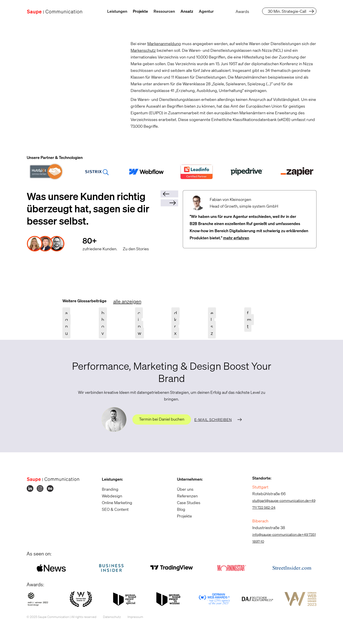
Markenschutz (143, 50)
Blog (177, 509)
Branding (105, 489)
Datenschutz (108, 617)
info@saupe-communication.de (272, 534)
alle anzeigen (127, 301)
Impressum (131, 617)
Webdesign (107, 496)
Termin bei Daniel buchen (161, 419)
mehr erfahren (236, 237)
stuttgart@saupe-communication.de (276, 500)
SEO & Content (110, 509)
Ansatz (187, 11)
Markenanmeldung (164, 43)
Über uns (181, 489)
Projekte (140, 11)
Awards (242, 11)
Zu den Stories (136, 248)
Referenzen (183, 496)
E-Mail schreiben (213, 419)
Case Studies (184, 502)
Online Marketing (112, 502)
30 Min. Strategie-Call (287, 11)
